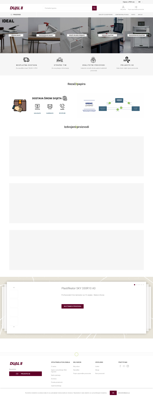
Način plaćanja (55, 375)
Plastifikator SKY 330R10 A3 (78, 288)
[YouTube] (124, 366)
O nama (53, 366)
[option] (14, 294)
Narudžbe (76, 370)
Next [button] (14, 327)
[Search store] (67, 8)
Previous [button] (14, 288)
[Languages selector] (140, 2)
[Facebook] (120, 366)
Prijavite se (127, 65)
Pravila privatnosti (56, 382)
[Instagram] (127, 366)
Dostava (53, 379)
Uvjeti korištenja (56, 386)
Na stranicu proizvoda (72, 306)
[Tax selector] (129, 2)
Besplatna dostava (26, 65)
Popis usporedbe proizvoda (136, 9)
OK (113, 393)
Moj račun (123, 9)
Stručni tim (60, 65)
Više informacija (124, 393)
